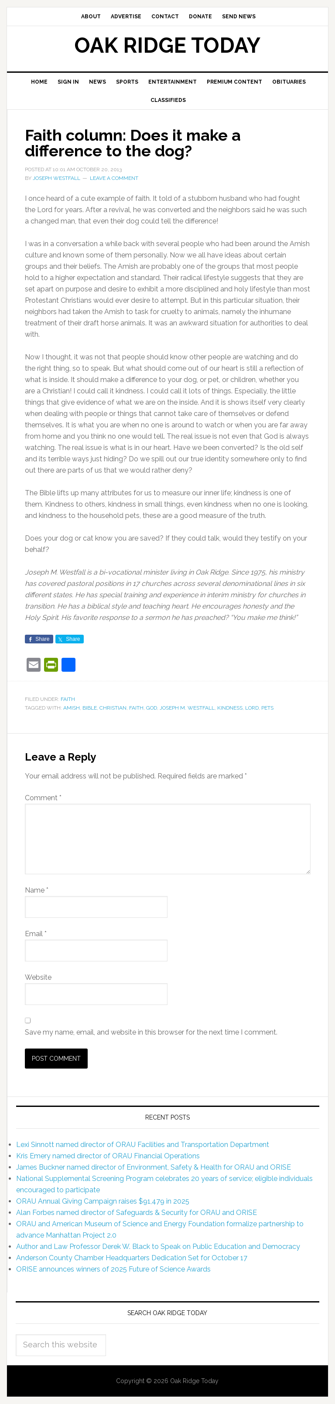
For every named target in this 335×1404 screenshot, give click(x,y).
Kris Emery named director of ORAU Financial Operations (108, 1156)
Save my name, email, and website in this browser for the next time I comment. (151, 1032)
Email (36, 934)
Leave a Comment (114, 178)
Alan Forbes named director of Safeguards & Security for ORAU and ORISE (136, 1212)
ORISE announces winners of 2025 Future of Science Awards (113, 1269)
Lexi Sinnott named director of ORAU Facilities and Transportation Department (142, 1144)
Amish (71, 708)
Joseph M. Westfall (187, 708)
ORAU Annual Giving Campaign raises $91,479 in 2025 (102, 1201)
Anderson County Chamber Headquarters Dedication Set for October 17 (131, 1258)
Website (38, 977)
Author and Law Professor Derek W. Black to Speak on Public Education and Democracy (158, 1246)
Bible (89, 708)
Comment (43, 798)
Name (36, 890)
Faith (68, 699)
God (151, 708)
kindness (230, 708)
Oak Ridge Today (167, 45)
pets (267, 708)
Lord (252, 708)
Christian (112, 708)
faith (136, 708)
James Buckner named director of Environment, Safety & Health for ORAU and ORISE (153, 1167)
